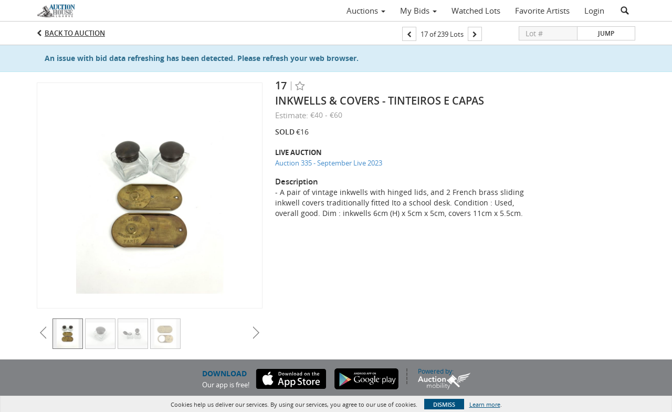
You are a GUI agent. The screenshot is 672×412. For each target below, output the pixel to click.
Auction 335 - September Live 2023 (328, 163)
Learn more (484, 404)
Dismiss (444, 404)
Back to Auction (75, 33)
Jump (606, 33)
